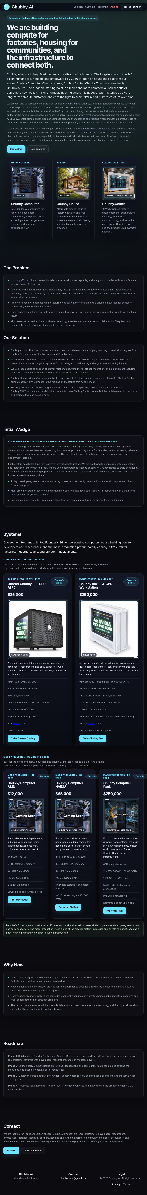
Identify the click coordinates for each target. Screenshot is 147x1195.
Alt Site (114, 6)
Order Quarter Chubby (23, 738)
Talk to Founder (132, 6)
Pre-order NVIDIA (68, 907)
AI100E (16, 723)
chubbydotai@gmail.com (73, 1178)
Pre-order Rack (114, 910)
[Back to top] (18, 7)
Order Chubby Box (93, 738)
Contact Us (16, 149)
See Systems (38, 149)
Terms (126, 1184)
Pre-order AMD (19, 899)
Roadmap (102, 6)
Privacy (116, 1184)
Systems (90, 6)
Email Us (11, 1150)
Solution (78, 6)
